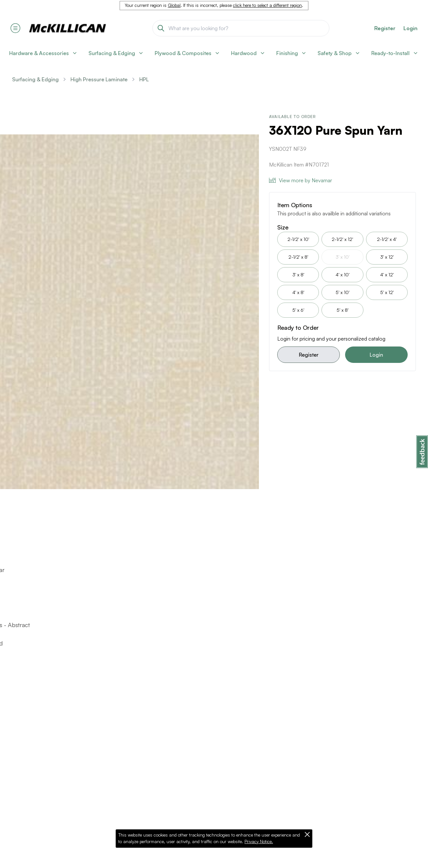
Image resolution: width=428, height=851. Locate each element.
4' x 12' (387, 274)
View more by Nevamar (300, 180)
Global (174, 5)
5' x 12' (387, 292)
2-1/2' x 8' (298, 257)
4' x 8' (298, 292)
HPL (144, 79)
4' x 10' (342, 274)
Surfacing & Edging (35, 79)
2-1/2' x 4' (387, 239)
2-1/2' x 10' (298, 239)
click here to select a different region (267, 5)
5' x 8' (342, 310)
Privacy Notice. (258, 841)
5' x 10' (342, 292)
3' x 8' (298, 274)
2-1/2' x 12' (342, 239)
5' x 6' (298, 310)
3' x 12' (387, 257)
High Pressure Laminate (98, 79)
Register (309, 354)
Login (410, 28)
